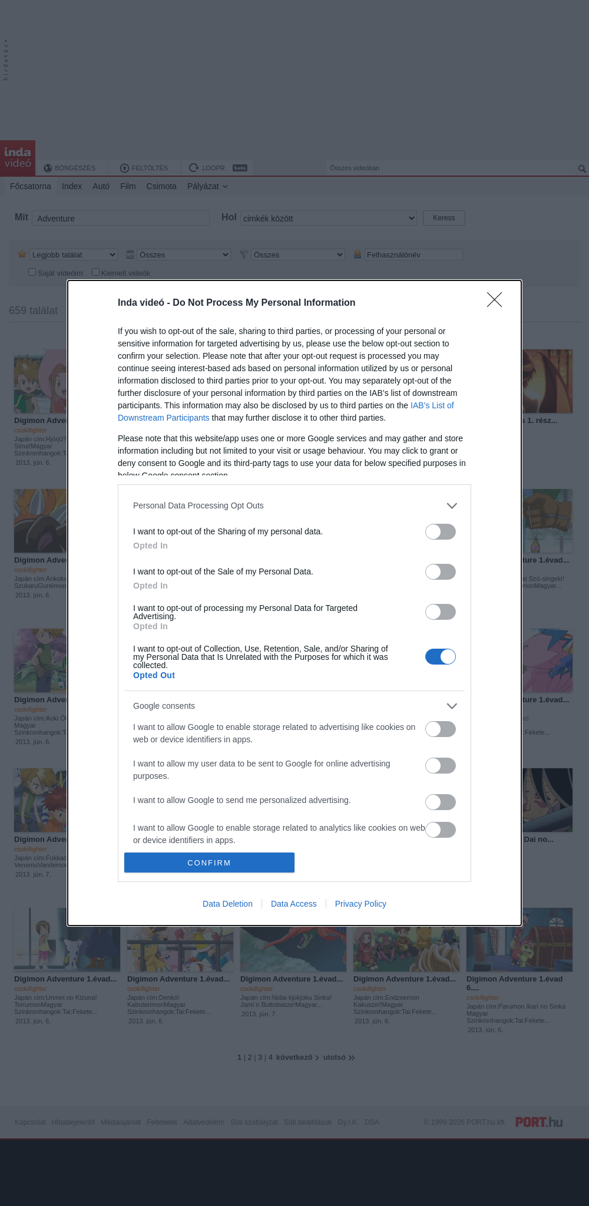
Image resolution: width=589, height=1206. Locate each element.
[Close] (498, 303)
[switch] (440, 532)
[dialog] (294, 603)
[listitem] (294, 506)
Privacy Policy (360, 903)
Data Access (294, 903)
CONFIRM (209, 862)
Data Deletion (228, 903)
